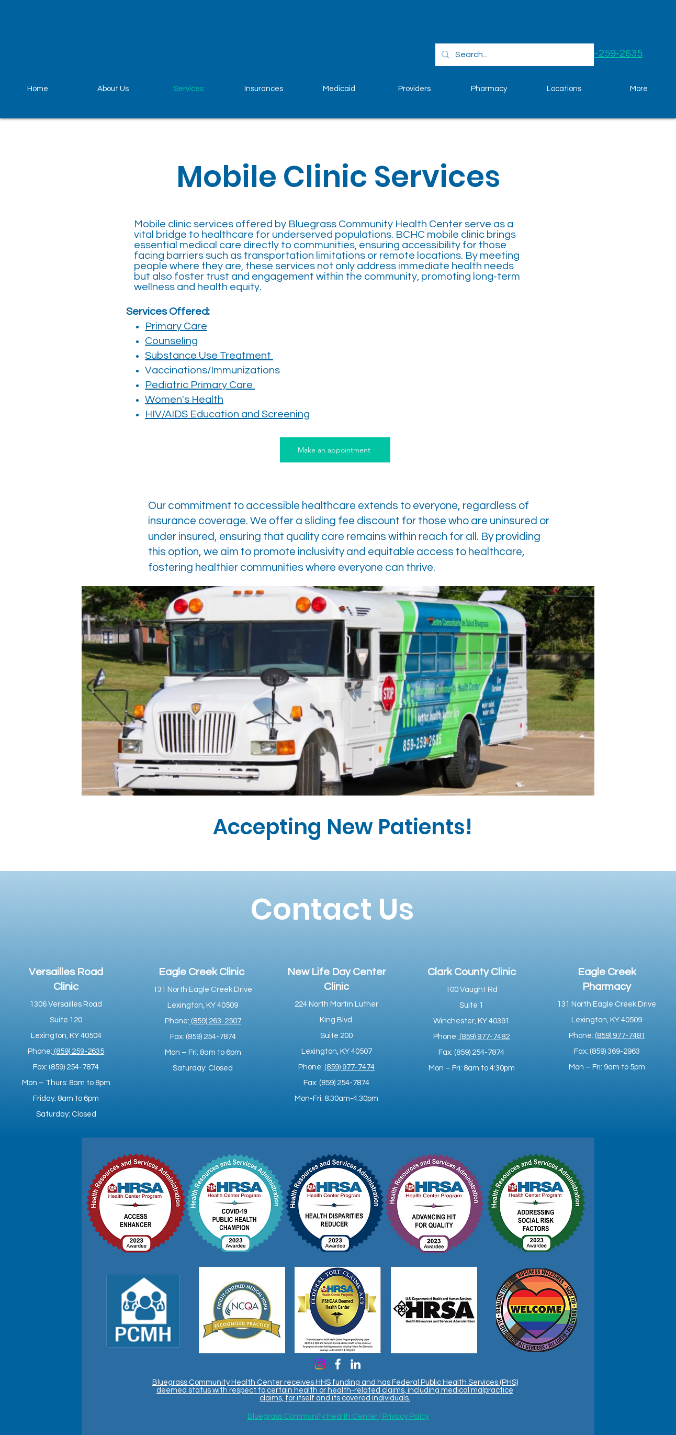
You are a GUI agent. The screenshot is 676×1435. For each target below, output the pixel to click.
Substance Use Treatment (209, 355)
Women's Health (184, 399)
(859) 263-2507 (215, 1021)
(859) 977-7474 (349, 1067)
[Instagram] (320, 1364)
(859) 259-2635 (78, 1051)
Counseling (171, 341)
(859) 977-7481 (620, 1036)
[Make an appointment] (335, 449)
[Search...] (513, 54)
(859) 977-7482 (484, 1037)
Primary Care (176, 326)
